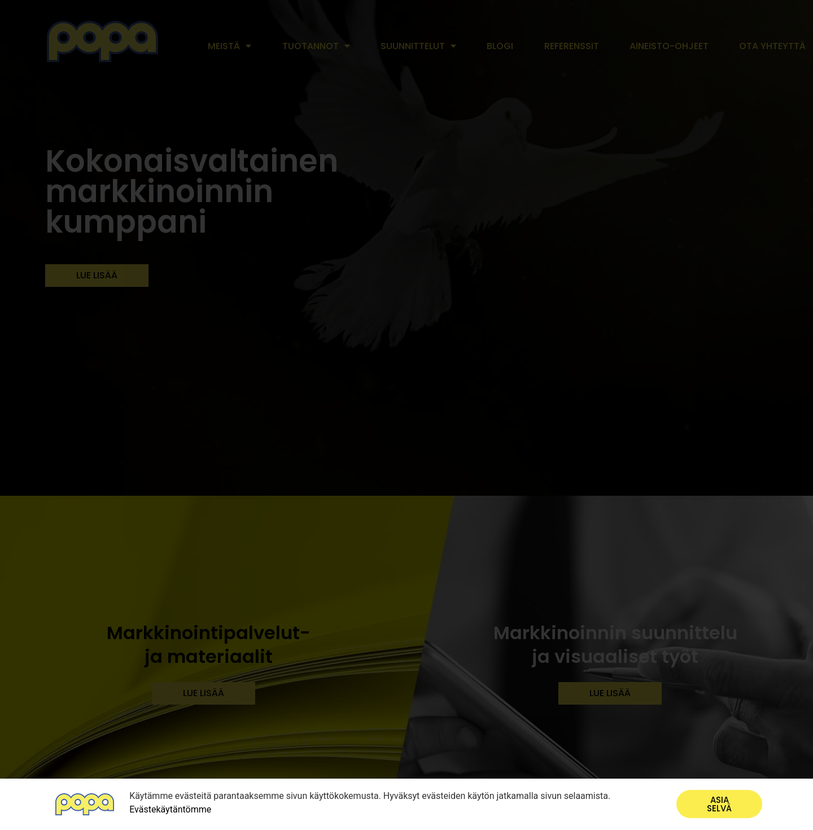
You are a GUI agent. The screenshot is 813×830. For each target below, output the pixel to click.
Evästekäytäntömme (170, 809)
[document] (406, 415)
